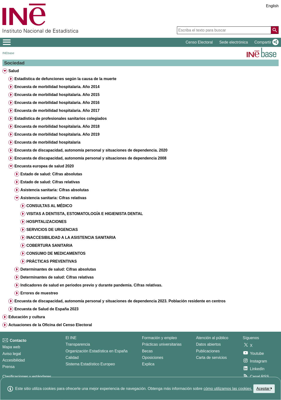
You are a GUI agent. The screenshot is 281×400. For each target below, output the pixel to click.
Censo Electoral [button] (199, 42)
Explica (148, 364)
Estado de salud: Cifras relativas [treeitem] (50, 182)
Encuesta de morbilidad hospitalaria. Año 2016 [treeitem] (57, 103)
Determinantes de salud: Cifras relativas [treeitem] (57, 277)
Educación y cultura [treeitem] (26, 317)
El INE (71, 338)
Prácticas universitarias (162, 344)
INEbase (8, 53)
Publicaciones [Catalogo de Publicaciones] (208, 351)
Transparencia (78, 344)
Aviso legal (11, 354)
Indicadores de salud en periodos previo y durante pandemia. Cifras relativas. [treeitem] (91, 285)
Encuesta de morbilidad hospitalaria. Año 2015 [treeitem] (57, 95)
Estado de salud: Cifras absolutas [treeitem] (51, 174)
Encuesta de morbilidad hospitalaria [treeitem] (47, 142)
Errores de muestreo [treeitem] (39, 293)
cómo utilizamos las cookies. (228, 389)
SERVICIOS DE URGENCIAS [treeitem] (52, 230)
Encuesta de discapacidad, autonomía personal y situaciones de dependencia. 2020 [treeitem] (91, 150)
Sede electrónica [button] (233, 42)
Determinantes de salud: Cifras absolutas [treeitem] (58, 269)
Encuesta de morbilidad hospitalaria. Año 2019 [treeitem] (57, 134)
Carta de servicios (211, 358)
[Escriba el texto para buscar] (224, 30)
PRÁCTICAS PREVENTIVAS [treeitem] (51, 261)
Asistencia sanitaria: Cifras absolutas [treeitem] (54, 190)
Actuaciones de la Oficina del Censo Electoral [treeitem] (50, 325)
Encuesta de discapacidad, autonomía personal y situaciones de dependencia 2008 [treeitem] (90, 158)
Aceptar (264, 388)
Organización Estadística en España (97, 351)
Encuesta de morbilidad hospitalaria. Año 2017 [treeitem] (57, 110)
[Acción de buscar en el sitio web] (275, 30)
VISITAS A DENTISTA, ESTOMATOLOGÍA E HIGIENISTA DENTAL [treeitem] (84, 214)
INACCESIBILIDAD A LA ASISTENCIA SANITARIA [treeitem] (71, 237)
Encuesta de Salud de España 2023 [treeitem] (46, 309)
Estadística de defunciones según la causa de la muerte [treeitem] (65, 79)
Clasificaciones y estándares (26, 377)
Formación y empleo (159, 338)
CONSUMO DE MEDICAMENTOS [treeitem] (56, 253)
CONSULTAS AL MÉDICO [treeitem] (49, 206)
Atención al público (212, 338)
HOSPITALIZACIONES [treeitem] (46, 222)
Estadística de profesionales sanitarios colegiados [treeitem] (60, 118)
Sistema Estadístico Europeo (90, 364)
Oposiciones (152, 358)
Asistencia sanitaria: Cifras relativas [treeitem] (53, 198)
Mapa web (11, 347)
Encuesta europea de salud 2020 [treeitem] (44, 166)
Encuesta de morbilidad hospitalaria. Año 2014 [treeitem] (57, 87)
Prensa (8, 367)
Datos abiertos (208, 344)
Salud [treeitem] (13, 71)
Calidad (72, 358)
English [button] (272, 6)
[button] (265, 42)
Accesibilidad (13, 360)
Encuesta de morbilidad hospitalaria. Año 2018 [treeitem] (57, 126)
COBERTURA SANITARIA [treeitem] (49, 245)
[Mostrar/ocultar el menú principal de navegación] (6, 42)
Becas (147, 351)
